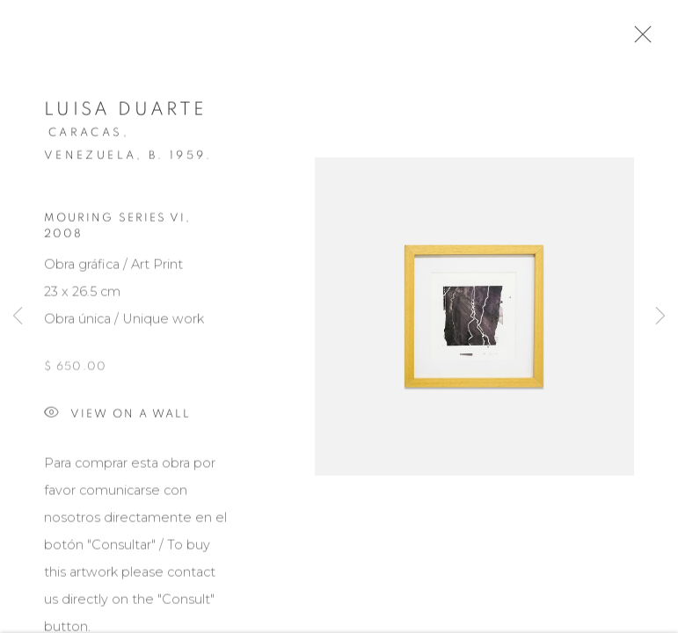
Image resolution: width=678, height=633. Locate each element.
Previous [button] (17, 316)
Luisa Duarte (125, 113)
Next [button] (660, 316)
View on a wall (117, 418)
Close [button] (638, 39)
